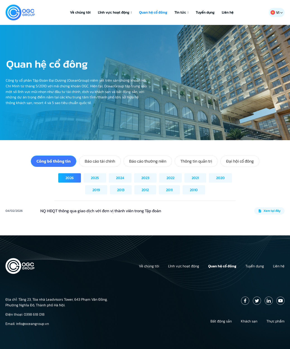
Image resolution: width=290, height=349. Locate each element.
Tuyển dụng (205, 12)
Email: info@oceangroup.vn (27, 323)
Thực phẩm (275, 321)
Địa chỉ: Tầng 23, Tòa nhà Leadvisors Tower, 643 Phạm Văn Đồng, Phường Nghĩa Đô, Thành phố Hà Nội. (56, 302)
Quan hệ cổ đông (153, 12)
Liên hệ (228, 12)
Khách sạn (249, 321)
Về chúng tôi (80, 12)
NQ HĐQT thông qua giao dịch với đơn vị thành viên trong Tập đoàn (100, 211)
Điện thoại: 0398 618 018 (24, 314)
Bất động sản (221, 321)
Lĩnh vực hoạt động (115, 12)
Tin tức (181, 12)
